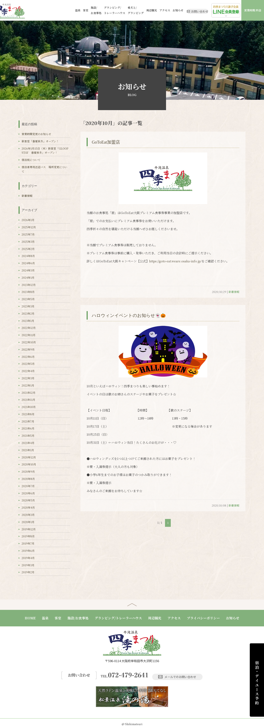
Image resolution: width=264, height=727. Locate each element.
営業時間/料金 (252, 10)
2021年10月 (29, 407)
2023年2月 (28, 313)
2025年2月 (28, 249)
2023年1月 (28, 321)
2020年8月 (28, 479)
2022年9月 (28, 349)
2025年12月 (29, 227)
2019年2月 (28, 572)
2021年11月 (28, 400)
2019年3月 (28, 565)
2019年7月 (28, 543)
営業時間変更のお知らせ (36, 134)
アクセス (145, 10)
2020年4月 (28, 507)
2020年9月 (28, 472)
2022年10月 (29, 342)
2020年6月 (28, 493)
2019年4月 (28, 558)
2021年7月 (28, 421)
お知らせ (158, 10)
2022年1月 (28, 385)
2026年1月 (28, 220)
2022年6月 (28, 357)
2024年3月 (28, 270)
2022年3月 (28, 378)
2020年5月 (28, 500)
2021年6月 (28, 428)
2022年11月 (28, 335)
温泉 (58, 10)
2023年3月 (28, 306)
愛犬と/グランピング (116, 10)
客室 (66, 10)
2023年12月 (29, 285)
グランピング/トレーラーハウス (95, 10)
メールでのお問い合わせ (178, 673)
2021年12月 (28, 393)
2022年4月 (28, 371)
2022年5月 (28, 364)
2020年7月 (28, 486)
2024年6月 (28, 263)
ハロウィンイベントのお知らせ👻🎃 (134, 315)
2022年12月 (29, 328)
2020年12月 (29, 457)
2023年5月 (28, 299)
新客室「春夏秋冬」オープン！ (40, 141)
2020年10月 (29, 464)
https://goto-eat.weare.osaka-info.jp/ (177, 261)
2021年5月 (28, 436)
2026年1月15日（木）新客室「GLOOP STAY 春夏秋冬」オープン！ (46, 150)
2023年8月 (28, 292)
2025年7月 (28, 234)
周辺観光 (132, 10)
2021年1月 (28, 450)
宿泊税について (31, 160)
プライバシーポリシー (203, 618)
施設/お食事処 (77, 10)
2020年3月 (28, 515)
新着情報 (234, 292)
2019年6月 (28, 551)
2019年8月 (28, 536)
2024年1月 (28, 278)
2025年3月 (28, 242)
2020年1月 (28, 522)
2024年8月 (28, 256)
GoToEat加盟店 (108, 142)
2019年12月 (29, 529)
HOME (30, 618)
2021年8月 (28, 414)
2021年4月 (28, 443)
